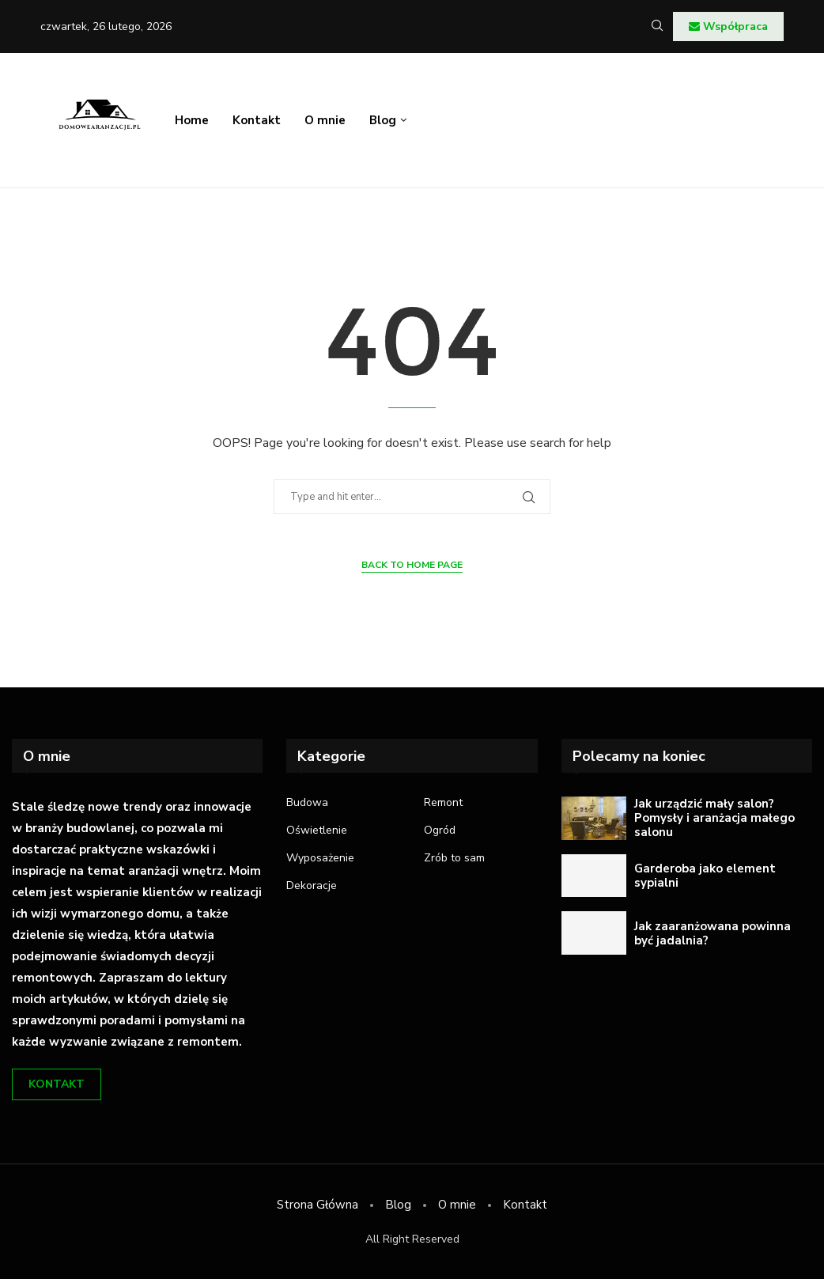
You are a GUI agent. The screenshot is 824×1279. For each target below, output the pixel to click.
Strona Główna (317, 1205)
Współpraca (728, 26)
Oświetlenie (316, 830)
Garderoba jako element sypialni (705, 876)
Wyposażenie (320, 858)
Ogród (439, 830)
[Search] (657, 27)
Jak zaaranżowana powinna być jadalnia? (712, 933)
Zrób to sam (454, 858)
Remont (443, 802)
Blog (382, 120)
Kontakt (256, 120)
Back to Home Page (412, 564)
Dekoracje (311, 885)
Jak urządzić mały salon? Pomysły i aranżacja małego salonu (714, 818)
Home (192, 120)
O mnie (325, 120)
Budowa (307, 802)
